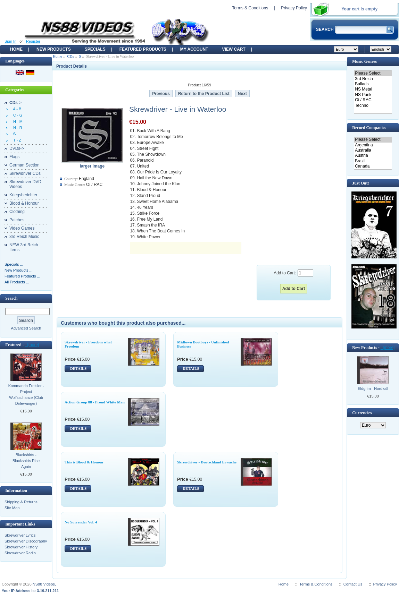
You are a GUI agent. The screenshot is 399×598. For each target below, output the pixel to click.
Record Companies (369, 127)
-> (15, 102)
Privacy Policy (294, 8)
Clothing (17, 211)
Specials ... (14, 264)
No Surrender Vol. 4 (81, 522)
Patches (16, 219)
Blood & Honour (24, 203)
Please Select (372, 73)
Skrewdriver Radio (20, 553)
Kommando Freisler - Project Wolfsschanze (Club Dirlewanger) (26, 394)
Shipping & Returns (21, 502)
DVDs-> (16, 148)
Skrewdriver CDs (25, 173)
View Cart (233, 49)
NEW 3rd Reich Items (23, 247)
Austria (372, 155)
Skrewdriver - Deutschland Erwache (206, 462)
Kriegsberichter (23, 195)
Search (11, 298)
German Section (24, 165)
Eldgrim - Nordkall (373, 388)
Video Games (22, 228)
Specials (95, 49)
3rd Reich (372, 79)
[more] (32, 344)
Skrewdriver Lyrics (20, 535)
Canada (372, 166)
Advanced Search (26, 328)
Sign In (10, 41)
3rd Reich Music (24, 236)
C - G (16, 115)
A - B (16, 109)
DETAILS (78, 368)
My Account (194, 49)
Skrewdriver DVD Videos (25, 184)
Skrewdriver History (21, 547)
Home (16, 49)
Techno (372, 105)
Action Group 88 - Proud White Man (95, 402)
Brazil (372, 161)
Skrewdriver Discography (26, 541)
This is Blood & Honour (84, 462)
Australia (372, 150)
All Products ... (17, 282)
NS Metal (372, 89)
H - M (17, 121)
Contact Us (352, 584)
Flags (14, 156)
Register (33, 41)
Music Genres (364, 61)
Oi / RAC (372, 100)
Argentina (372, 145)
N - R (16, 128)
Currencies (362, 412)
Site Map (12, 508)
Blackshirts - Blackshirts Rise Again (26, 461)
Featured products (142, 49)
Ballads (372, 84)
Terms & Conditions (250, 8)
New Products (53, 49)
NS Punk (372, 94)
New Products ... (19, 270)
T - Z (16, 140)
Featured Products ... (22, 276)
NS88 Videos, (45, 584)
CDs (70, 56)
